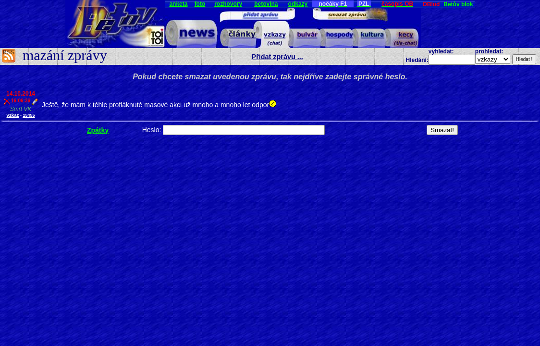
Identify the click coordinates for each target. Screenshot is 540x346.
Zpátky (98, 130)
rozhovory (228, 3)
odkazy (298, 3)
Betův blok (458, 4)
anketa (178, 3)
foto (200, 3)
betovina (266, 3)
